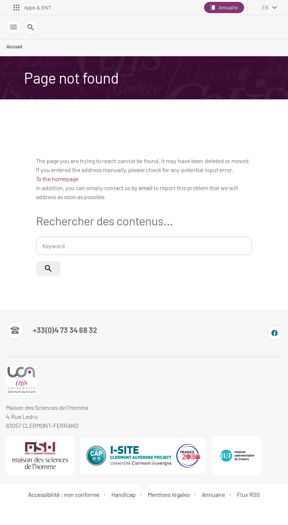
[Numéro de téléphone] (51, 330)
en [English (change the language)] (265, 7)
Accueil (14, 47)
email (146, 187)
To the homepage (57, 178)
